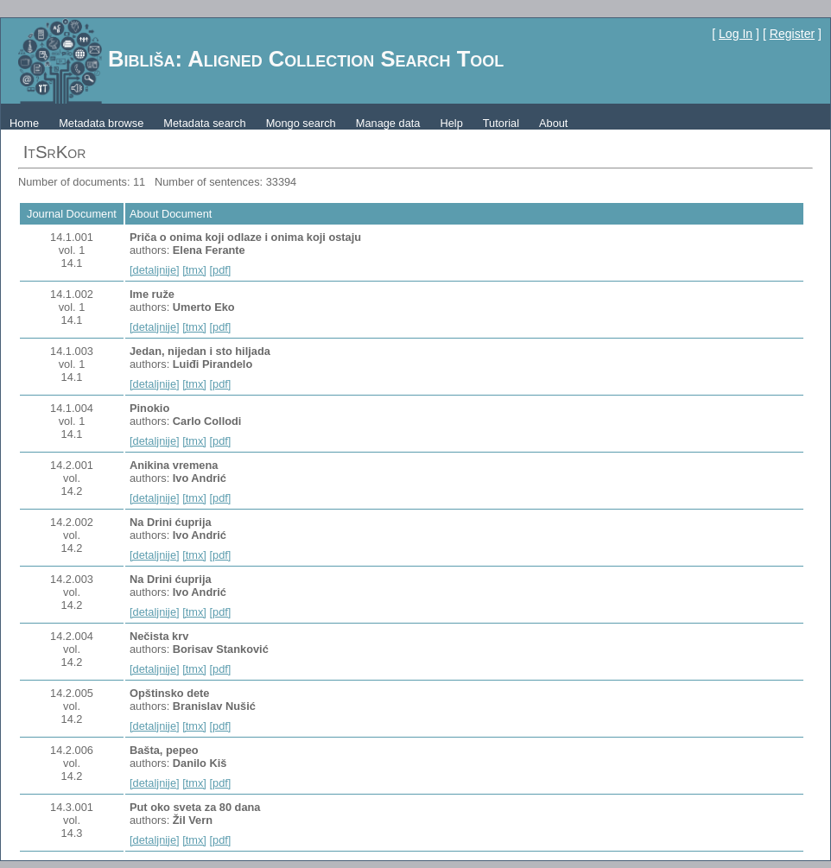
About (553, 123)
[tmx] (194, 269)
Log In (735, 34)
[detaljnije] (155, 269)
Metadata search (204, 123)
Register (792, 34)
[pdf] (220, 269)
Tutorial (501, 123)
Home (24, 123)
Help (451, 123)
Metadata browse (101, 123)
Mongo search (301, 123)
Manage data (388, 123)
